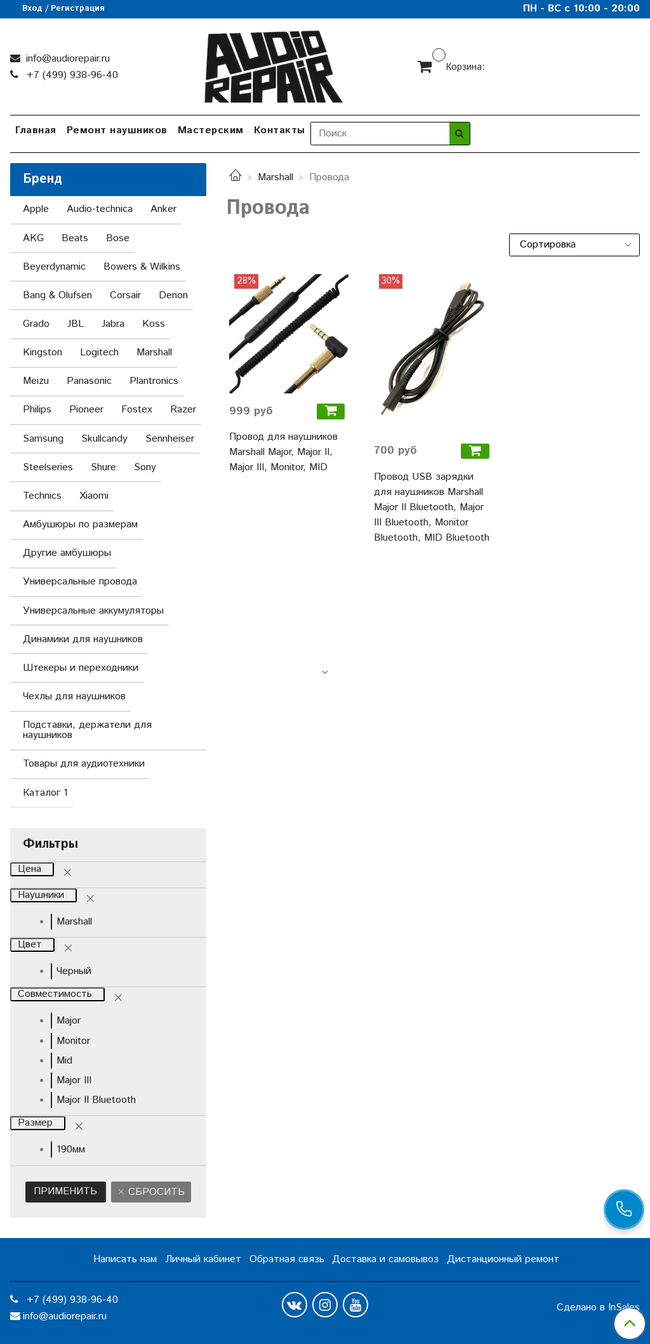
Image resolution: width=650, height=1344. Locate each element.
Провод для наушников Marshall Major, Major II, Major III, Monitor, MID (283, 452)
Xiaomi (94, 496)
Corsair (125, 295)
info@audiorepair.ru (66, 58)
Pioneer (86, 409)
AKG (33, 238)
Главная (35, 130)
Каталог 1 (45, 793)
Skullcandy (104, 439)
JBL (75, 324)
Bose (117, 238)
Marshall (275, 177)
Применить (65, 1191)
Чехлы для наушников (74, 696)
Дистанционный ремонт (503, 1259)
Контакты (279, 130)
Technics (42, 496)
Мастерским (211, 130)
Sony (145, 467)
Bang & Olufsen (57, 295)
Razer (183, 409)
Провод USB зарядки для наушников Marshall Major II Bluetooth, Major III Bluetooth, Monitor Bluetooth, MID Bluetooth (431, 507)
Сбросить (155, 1192)
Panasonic (89, 381)
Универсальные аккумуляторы (93, 610)
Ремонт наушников (117, 130)
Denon (173, 295)
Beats (75, 238)
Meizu (36, 381)
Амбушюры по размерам (80, 524)
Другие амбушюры (67, 553)
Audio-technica (100, 209)
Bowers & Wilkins (141, 267)
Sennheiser (169, 439)
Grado (36, 324)
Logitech (99, 352)
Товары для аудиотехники (84, 763)
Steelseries (48, 467)
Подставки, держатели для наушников (87, 730)
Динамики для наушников (83, 639)
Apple (36, 209)
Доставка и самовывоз (385, 1259)
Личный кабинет (203, 1259)
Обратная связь (286, 1259)
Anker (163, 209)
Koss (153, 324)
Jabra (113, 324)
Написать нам (125, 1259)
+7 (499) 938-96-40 (70, 75)
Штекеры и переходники (80, 668)
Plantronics (153, 381)
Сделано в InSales (598, 1308)
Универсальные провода (80, 581)
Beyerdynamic (54, 267)
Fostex (136, 409)
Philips (37, 409)
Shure (103, 467)
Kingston (42, 352)
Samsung (43, 439)
